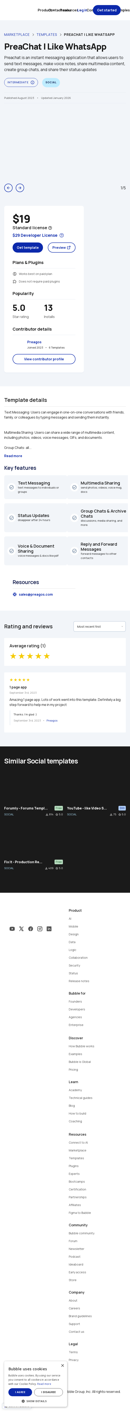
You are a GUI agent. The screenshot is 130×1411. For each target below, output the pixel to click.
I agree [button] (20, 1392)
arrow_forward (20, 188)
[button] (35, 1401)
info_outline (32, 82)
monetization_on (15, 274)
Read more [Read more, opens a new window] (44, 1384)
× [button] (62, 1365)
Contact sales (60, 10)
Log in (82, 10)
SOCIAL (9, 814)
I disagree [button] (48, 1392)
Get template (28, 247)
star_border (56, 814)
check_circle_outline (11, 487)
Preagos (34, 342)
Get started (107, 10)
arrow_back (8, 188)
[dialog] (35, 1384)
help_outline (50, 228)
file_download (47, 814)
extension (15, 281)
